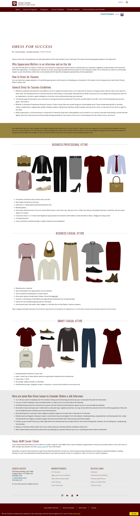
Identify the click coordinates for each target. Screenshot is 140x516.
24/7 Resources (55, 472)
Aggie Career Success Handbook (60, 475)
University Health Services (98, 478)
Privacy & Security (96, 485)
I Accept (134, 514)
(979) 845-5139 (17, 480)
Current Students (20, 52)
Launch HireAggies (107, 14)
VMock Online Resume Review (60, 478)
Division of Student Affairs (98, 482)
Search (123, 2)
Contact (93, 508)
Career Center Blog (56, 485)
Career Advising (55, 482)
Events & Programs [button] (30, 9)
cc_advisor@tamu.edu (19, 478)
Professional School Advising (99, 475)
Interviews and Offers (33, 52)
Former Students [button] (73, 9)
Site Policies (83, 508)
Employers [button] (44, 9)
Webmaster (94, 472)
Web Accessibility (68, 508)
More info (77, 514)
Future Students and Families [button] (94, 9)
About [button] (18, 9)
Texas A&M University (51, 508)
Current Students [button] (57, 9)
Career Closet (41, 447)
